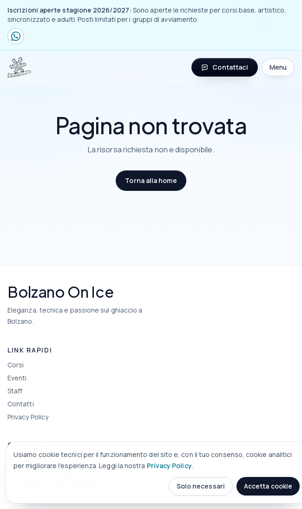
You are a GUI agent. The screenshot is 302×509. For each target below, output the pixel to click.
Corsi (15, 364)
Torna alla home (151, 180)
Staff (14, 390)
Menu (278, 67)
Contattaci (224, 67)
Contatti (20, 403)
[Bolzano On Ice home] (19, 67)
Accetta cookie (268, 486)
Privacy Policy (169, 465)
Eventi (16, 377)
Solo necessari (201, 486)
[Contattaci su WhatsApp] (15, 36)
